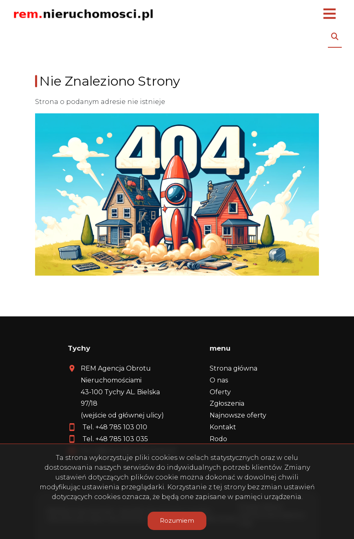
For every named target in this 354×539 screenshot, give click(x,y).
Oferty (220, 392)
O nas (219, 380)
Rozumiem (177, 520)
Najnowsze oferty (238, 415)
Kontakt (223, 427)
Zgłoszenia (227, 403)
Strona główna (233, 368)
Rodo (218, 439)
